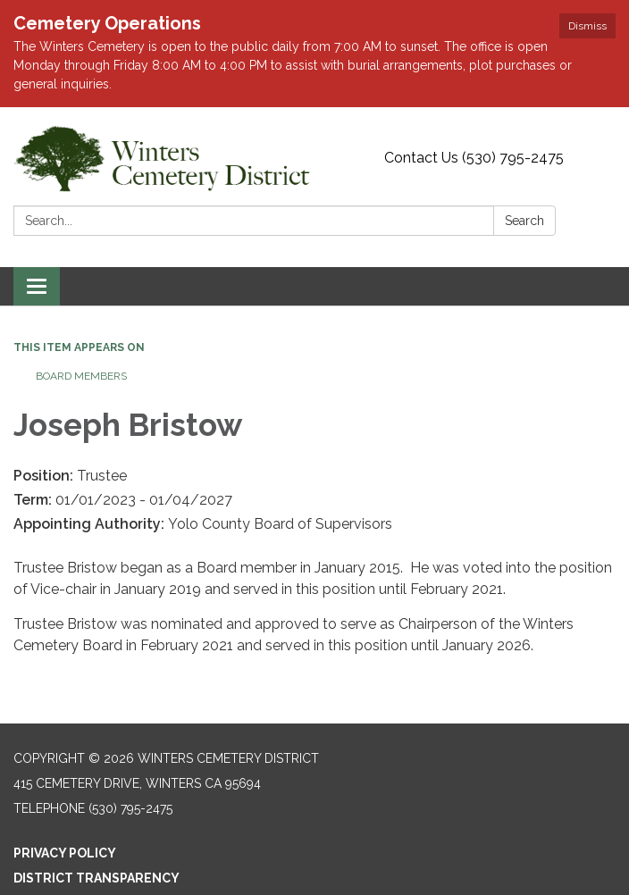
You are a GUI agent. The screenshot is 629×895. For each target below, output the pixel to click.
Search (524, 220)
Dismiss (587, 26)
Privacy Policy (64, 853)
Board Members (81, 376)
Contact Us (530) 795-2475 (474, 157)
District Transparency (96, 878)
